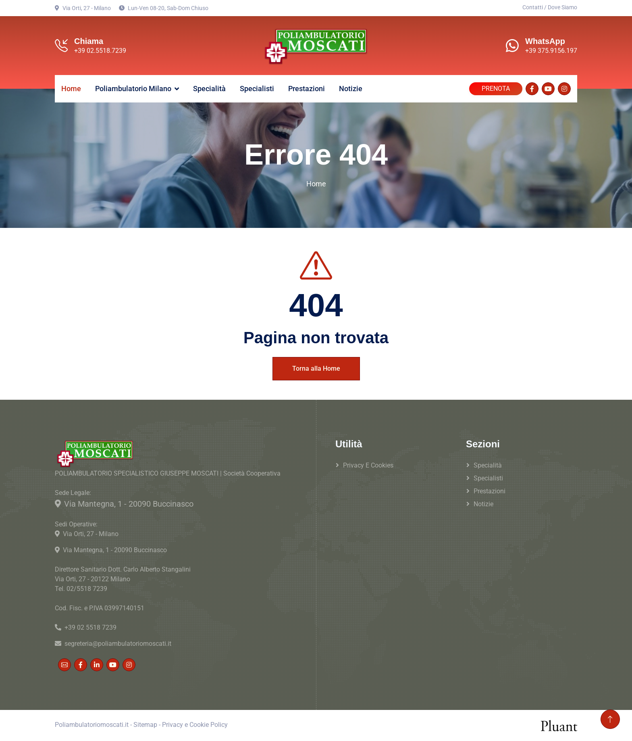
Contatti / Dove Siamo (549, 7)
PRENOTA (496, 88)
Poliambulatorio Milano (133, 88)
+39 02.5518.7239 (100, 50)
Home (71, 88)
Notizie (350, 88)
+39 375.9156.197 (551, 50)
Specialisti (257, 88)
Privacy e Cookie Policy (195, 724)
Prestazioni (306, 88)
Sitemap (145, 724)
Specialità (209, 88)
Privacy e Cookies (368, 465)
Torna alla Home (316, 368)
